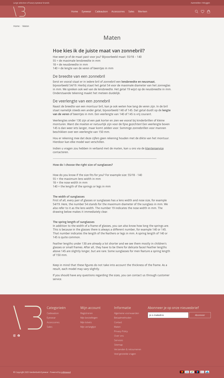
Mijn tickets (86, 322)
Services (118, 340)
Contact (118, 322)
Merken (142, 11)
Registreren (86, 313)
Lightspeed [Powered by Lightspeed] (66, 372)
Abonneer (200, 315)
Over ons (119, 335)
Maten (117, 326)
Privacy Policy (121, 331)
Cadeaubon (101, 11)
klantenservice (154, 148)
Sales (131, 11)
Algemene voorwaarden (126, 313)
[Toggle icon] (196, 11)
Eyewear (86, 11)
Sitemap (118, 344)
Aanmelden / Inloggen (200, 3)
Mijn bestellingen (89, 317)
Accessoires (118, 11)
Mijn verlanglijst (88, 326)
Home (74, 11)
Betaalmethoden (122, 317)
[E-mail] (168, 315)
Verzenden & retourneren (127, 349)
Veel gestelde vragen (125, 353)
